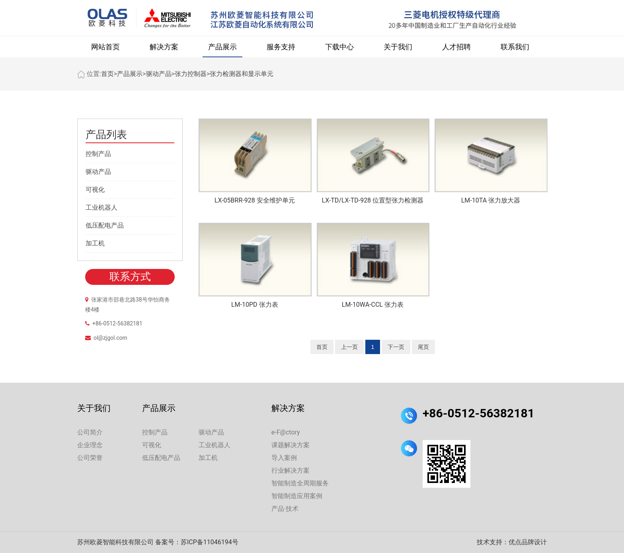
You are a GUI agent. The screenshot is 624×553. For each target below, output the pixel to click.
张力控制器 (191, 74)
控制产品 (98, 154)
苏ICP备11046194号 (209, 542)
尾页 (423, 347)
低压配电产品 (105, 225)
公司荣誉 (90, 457)
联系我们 (515, 47)
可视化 (95, 189)
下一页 (396, 347)
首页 (107, 74)
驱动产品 (159, 74)
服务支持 (281, 47)
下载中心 (339, 47)
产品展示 (222, 47)
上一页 (349, 347)
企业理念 (90, 445)
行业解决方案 (290, 470)
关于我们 (398, 47)
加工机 (95, 243)
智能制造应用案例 (296, 496)
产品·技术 (284, 508)
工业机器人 (101, 207)
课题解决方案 (290, 445)
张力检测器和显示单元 (241, 74)
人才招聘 (456, 47)
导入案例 (284, 457)
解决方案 (164, 47)
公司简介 (90, 432)
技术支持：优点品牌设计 (512, 542)
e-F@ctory (285, 432)
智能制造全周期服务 (300, 483)
